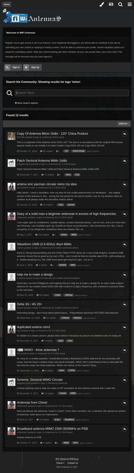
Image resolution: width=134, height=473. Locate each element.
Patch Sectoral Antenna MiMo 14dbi (42, 160)
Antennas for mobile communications (60, 247)
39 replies (42, 295)
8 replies (48, 370)
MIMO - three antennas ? (41, 350)
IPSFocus (74, 459)
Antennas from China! (32, 402)
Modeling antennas (58, 383)
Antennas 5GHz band (53, 137)
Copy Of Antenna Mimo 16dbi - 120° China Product (52, 133)
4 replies (41, 265)
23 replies (49, 318)
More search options (26, 103)
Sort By (123, 124)
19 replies (42, 419)
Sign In (16, 67)
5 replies (47, 340)
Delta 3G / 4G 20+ (29, 304)
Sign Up (35, 67)
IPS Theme (60, 459)
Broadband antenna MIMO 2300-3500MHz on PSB (52, 428)
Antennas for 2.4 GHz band (62, 164)
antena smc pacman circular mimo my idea (47, 184)
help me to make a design (35, 274)
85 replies (46, 151)
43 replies (46, 204)
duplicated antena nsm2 (33, 327)
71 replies (47, 174)
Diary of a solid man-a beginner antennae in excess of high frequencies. (67, 214)
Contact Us (73, 463)
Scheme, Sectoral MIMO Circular (40, 379)
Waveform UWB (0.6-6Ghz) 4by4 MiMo (44, 244)
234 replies (42, 234)
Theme (60, 463)
